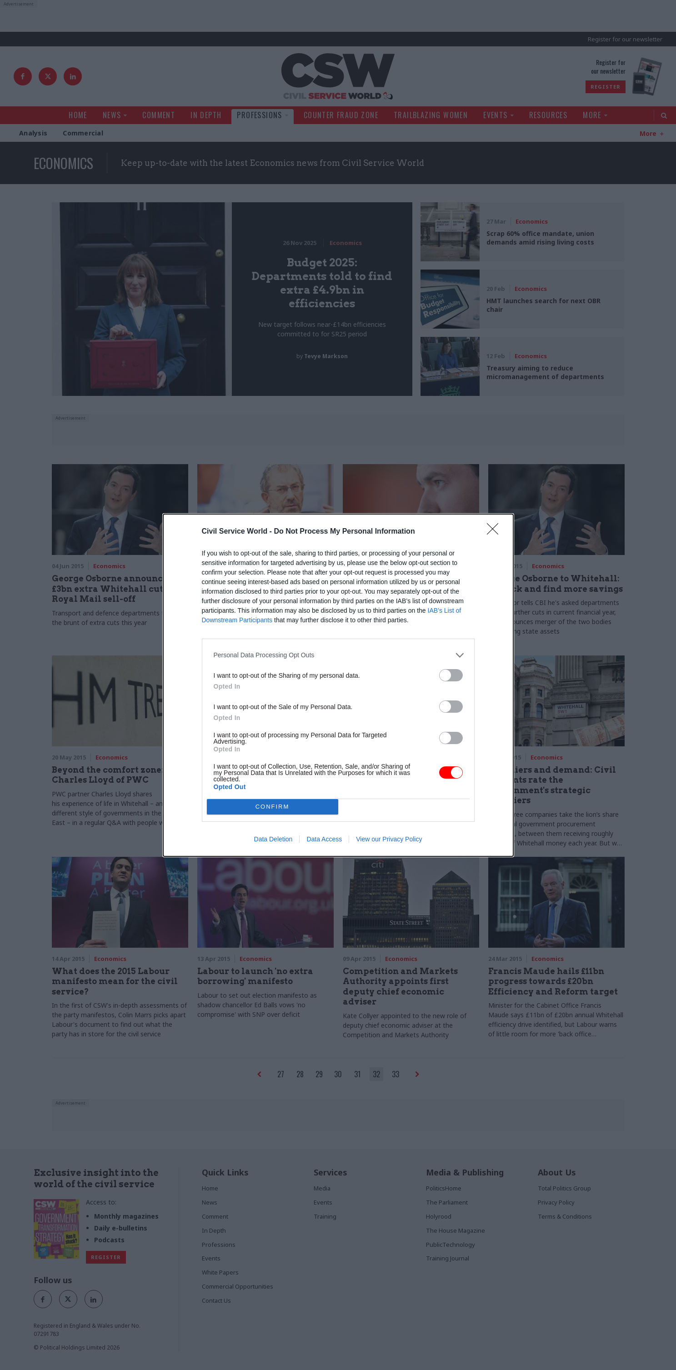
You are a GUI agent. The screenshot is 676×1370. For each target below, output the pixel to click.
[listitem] (338, 655)
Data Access (324, 839)
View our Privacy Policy (389, 839)
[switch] (451, 675)
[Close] (495, 531)
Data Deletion (273, 839)
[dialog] (338, 685)
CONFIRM (272, 806)
